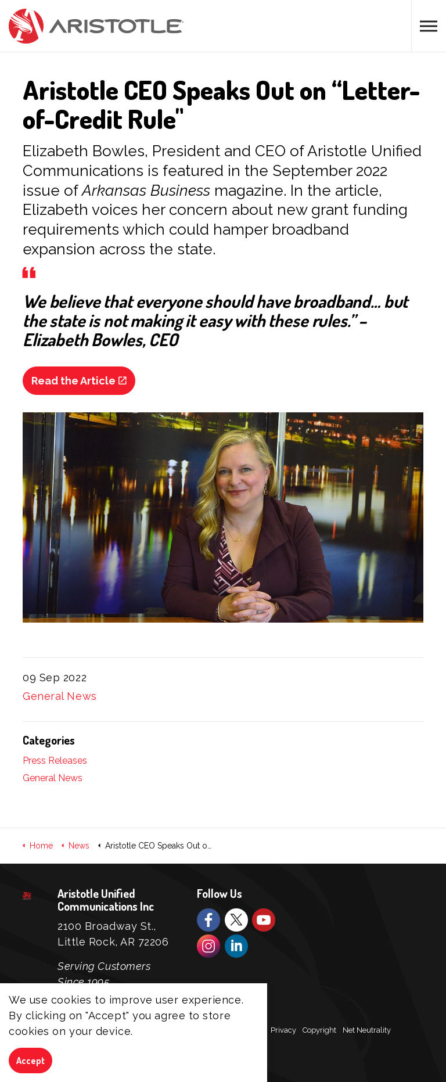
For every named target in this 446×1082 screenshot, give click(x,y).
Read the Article (79, 380)
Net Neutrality (367, 1030)
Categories (49, 739)
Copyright (319, 1030)
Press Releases (55, 760)
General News (60, 696)
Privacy (283, 1030)
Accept (30, 1061)
